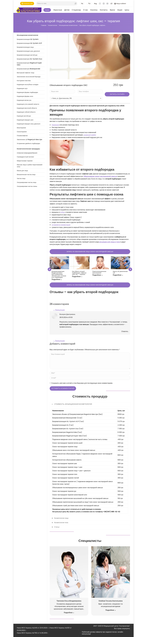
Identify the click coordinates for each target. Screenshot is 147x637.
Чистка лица (21, 178)
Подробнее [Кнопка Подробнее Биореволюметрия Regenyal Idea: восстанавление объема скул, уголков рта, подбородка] (57, 280)
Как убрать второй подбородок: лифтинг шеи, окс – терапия (79, 272)
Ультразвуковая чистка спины (27, 186)
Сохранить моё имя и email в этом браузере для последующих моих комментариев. (82, 383)
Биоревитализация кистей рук (27, 55)
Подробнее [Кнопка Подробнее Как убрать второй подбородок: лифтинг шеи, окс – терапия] (77, 277)
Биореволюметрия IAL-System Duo (29, 59)
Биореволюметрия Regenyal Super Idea (29, 64)
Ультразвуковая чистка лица (26, 182)
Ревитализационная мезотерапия (99, 272)
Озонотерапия (22, 132)
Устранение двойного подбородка (28, 143)
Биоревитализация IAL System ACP (29, 43)
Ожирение (55, 125)
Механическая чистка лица (26, 175)
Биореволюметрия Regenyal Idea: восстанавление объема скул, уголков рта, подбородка (59, 274)
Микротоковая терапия (25, 161)
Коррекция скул (22, 88)
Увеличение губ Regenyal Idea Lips (29, 140)
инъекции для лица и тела (109, 242)
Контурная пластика (24, 81)
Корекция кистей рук (24, 116)
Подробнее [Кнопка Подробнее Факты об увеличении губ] (118, 275)
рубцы (62, 212)
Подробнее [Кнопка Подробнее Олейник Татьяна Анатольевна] (111, 610)
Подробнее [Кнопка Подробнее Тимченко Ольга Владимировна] (69, 613)
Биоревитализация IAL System (28, 39)
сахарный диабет (90, 135)
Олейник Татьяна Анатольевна (111, 601)
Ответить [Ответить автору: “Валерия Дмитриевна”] (124, 331)
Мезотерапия (21, 128)
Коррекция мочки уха (24, 100)
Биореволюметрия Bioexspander (28, 69)
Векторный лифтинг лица (25, 73)
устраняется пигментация (61, 225)
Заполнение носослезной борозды (28, 77)
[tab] (104, 633)
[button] (49, 269)
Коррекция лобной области (26, 112)
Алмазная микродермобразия (27, 153)
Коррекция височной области (27, 108)
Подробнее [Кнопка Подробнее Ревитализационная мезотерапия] (97, 275)
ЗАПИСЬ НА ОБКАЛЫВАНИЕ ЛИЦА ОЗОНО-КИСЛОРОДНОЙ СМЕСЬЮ (90, 252)
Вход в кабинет (120, 4)
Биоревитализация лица (25, 47)
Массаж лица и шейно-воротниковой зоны (29, 166)
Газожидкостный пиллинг (25, 157)
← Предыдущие (59, 310)
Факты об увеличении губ (120, 272)
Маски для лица (22, 171)
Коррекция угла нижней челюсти (28, 104)
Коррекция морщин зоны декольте (28, 124)
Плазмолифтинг (22, 136)
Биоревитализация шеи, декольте (28, 51)
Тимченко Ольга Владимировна (69, 601)
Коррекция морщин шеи (25, 120)
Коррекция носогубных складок (27, 84)
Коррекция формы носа (25, 96)
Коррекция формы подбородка (27, 92)
